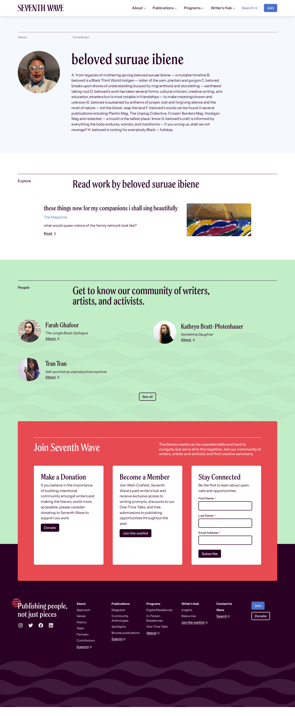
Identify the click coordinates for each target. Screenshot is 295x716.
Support (83, 656)
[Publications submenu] (176, 8)
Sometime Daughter (198, 343)
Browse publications (125, 642)
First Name (207, 507)
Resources (188, 625)
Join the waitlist (136, 542)
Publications (121, 613)
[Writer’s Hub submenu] (234, 8)
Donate (50, 536)
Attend (151, 642)
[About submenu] (145, 8)
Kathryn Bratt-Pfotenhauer (217, 334)
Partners (82, 643)
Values (81, 625)
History (82, 631)
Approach (83, 619)
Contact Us (224, 613)
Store (220, 619)
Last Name (207, 524)
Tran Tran (57, 372)
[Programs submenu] (202, 8)
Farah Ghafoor (64, 333)
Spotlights (119, 635)
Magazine (118, 619)
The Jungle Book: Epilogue (67, 341)
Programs (153, 613)
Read (48, 242)
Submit (117, 648)
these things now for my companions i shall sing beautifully (107, 212)
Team (80, 637)
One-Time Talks (157, 635)
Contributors (86, 649)
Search (221, 625)
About (51, 347)
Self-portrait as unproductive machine (77, 380)
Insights (186, 619)
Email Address (209, 541)
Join (270, 8)
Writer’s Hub (190, 613)
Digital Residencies (159, 619)
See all (147, 405)
